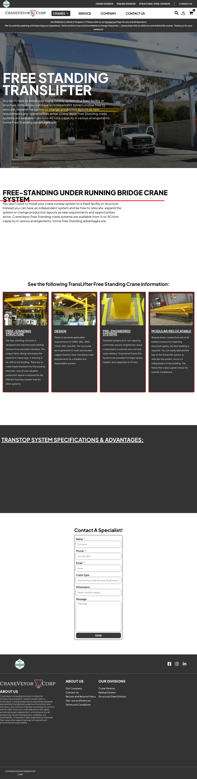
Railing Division (107, 692)
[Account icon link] (183, 13)
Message (81, 599)
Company (108, 13)
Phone (80, 550)
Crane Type (82, 574)
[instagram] (177, 664)
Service (84, 13)
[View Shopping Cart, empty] (191, 13)
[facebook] (169, 664)
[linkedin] (185, 664)
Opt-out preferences (78, 700)
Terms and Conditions (78, 704)
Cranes (61, 13)
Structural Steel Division (112, 696)
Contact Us (185, 3)
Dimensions (83, 587)
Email (79, 562)
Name (79, 538)
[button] (177, 13)
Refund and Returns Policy (81, 696)
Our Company (74, 688)
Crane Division (106, 688)
